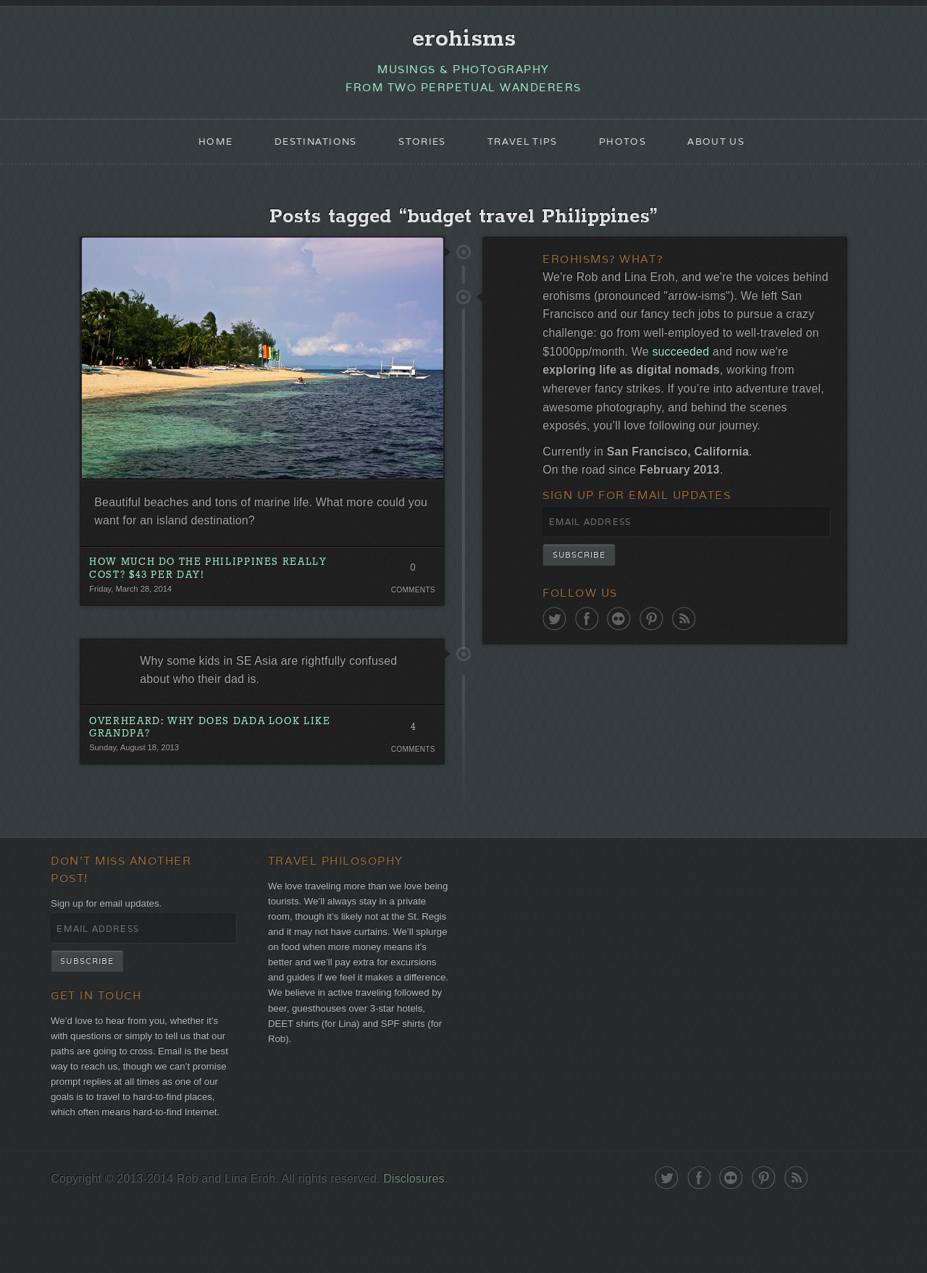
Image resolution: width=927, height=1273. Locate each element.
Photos (630, 149)
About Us (729, 149)
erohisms (463, 41)
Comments (411, 608)
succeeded (798, 371)
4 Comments (411, 756)
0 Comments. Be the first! (411, 588)
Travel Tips (525, 149)
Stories (419, 149)
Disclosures (435, 1246)
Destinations (306, 149)
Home (201, 149)
